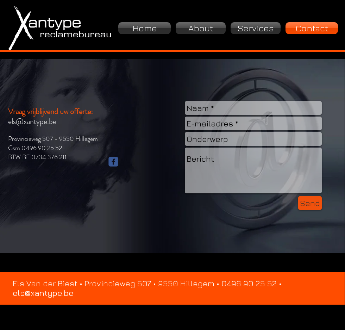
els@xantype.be (32, 121)
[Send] (310, 203)
